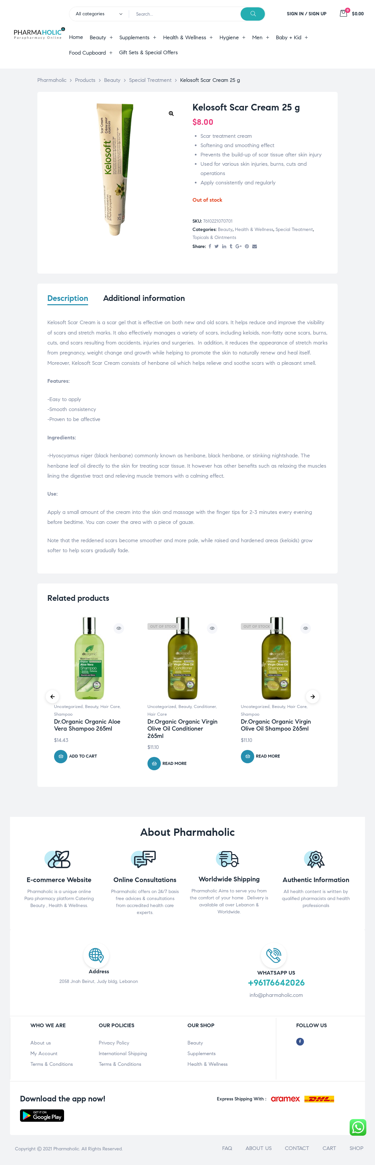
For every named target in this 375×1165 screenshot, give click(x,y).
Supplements (202, 1055)
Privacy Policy (114, 1045)
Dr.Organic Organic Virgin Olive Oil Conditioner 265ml (182, 730)
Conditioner (205, 708)
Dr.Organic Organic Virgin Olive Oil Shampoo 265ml (276, 727)
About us (40, 1045)
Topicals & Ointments (214, 237)
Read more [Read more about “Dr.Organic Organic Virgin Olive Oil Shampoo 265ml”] (268, 758)
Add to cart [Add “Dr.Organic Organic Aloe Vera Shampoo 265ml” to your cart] (83, 758)
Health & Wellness (254, 229)
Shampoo (63, 716)
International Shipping (123, 1055)
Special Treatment (294, 229)
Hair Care (110, 708)
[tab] (67, 303)
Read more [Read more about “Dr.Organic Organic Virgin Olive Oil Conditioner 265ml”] (174, 765)
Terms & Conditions (51, 1066)
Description (67, 298)
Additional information (144, 298)
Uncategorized (68, 708)
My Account (43, 1055)
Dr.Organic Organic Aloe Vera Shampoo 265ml (87, 727)
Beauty (225, 229)
